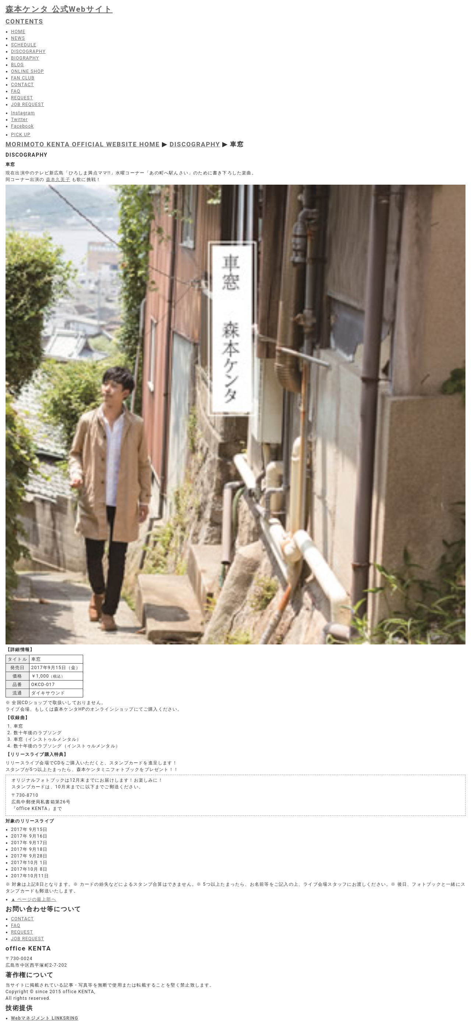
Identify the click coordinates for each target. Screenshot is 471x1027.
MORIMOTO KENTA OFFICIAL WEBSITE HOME (83, 144)
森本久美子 (58, 179)
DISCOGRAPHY (195, 144)
